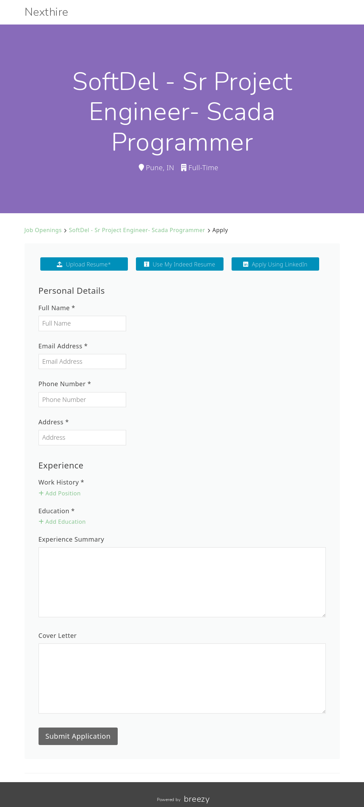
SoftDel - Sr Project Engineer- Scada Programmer (137, 230)
